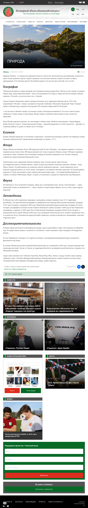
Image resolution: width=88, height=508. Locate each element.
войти (6, 269)
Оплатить (44, 475)
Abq (78, 14)
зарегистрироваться (19, 269)
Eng (78, 9)
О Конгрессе (10, 22)
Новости (31, 22)
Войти (50, 2)
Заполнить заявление (44, 489)
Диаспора (49, 22)
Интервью (83, 22)
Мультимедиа (72, 22)
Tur (83, 9)
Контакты (19, 502)
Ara (83, 14)
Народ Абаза (21, 22)
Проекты (40, 22)
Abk (73, 14)
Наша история (60, 22)
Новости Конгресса (55, 502)
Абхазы (6, 72)
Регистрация (59, 2)
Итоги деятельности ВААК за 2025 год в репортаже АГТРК (21, 435)
